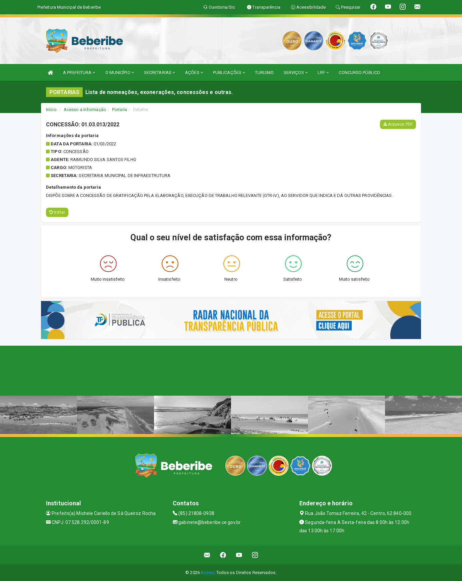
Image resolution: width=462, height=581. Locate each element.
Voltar (57, 212)
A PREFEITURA (79, 72)
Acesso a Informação (85, 109)
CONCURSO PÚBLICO (359, 72)
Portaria (119, 109)
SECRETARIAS (159, 72)
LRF (323, 72)
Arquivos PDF (398, 124)
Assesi (207, 572)
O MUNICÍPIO (119, 72)
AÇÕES (194, 72)
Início (51, 109)
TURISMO (264, 72)
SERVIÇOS (296, 72)
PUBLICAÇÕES (229, 72)
